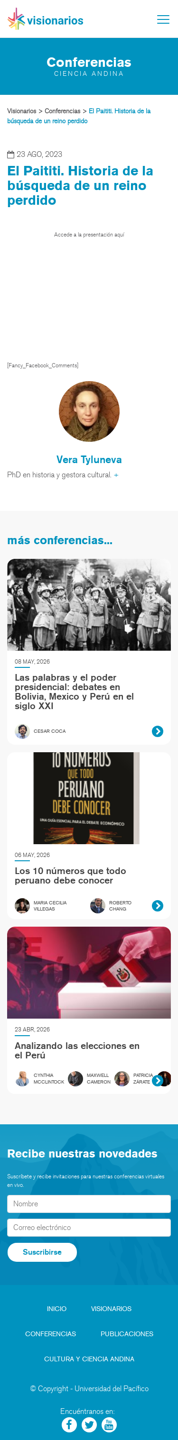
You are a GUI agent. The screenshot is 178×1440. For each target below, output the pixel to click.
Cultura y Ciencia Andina (89, 1359)
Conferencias (50, 1334)
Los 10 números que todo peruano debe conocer (70, 875)
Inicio (56, 1309)
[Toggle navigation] (163, 19)
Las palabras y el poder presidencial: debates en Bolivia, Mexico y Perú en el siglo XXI (74, 691)
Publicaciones (127, 1334)
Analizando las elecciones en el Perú (77, 1050)
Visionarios (111, 1309)
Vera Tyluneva (89, 459)
